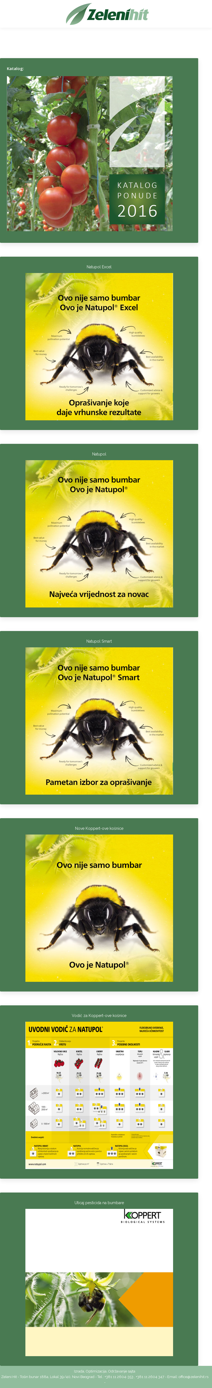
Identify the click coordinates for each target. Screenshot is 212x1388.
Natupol (99, 454)
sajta (131, 1371)
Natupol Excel (99, 267)
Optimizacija (96, 1371)
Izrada (79, 1371)
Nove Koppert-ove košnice (99, 828)
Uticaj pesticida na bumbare (99, 1203)
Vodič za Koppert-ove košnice (99, 1015)
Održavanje (117, 1371)
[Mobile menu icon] (11, 14)
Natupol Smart (99, 641)
